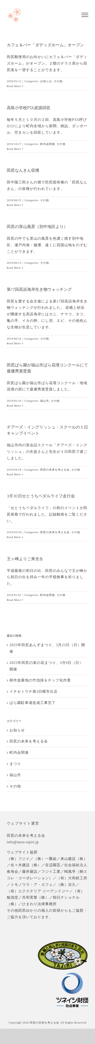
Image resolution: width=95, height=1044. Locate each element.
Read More (14, 86)
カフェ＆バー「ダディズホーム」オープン (45, 45)
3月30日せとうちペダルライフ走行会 (41, 496)
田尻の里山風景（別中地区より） (37, 226)
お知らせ (46, 81)
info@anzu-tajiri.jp (23, 842)
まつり (15, 764)
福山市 (44, 400)
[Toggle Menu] (84, 15)
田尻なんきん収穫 (23, 170)
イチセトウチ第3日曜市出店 (33, 691)
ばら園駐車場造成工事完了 (32, 703)
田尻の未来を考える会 (55, 469)
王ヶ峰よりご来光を (25, 558)
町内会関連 (47, 144)
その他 (58, 81)
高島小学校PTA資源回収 (28, 107)
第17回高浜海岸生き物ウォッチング (39, 289)
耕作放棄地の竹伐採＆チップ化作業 (40, 680)
